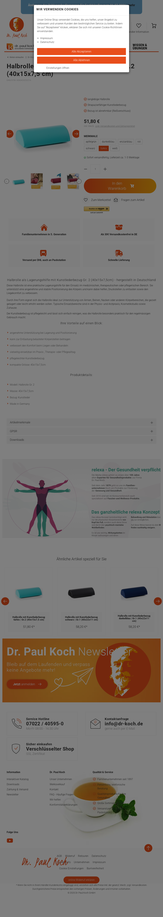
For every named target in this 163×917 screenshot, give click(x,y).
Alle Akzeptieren (81, 51)
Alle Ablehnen (81, 60)
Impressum (46, 38)
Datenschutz (47, 42)
